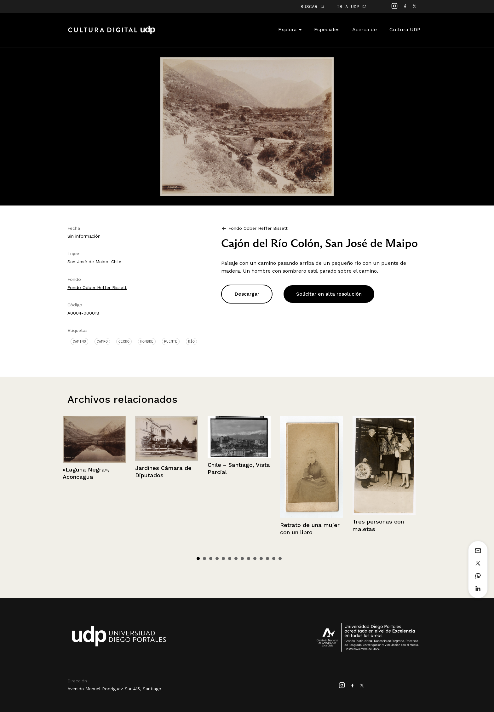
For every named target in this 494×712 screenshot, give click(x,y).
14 (280, 558)
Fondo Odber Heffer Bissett (97, 287)
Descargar (246, 294)
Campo (102, 341)
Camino (79, 341)
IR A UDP (351, 6)
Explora (290, 29)
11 (261, 558)
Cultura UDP (404, 29)
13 (273, 558)
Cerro (123, 341)
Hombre (146, 341)
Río (191, 341)
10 (254, 558)
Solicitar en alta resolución (329, 294)
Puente (170, 341)
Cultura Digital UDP (111, 33)
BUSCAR (312, 6)
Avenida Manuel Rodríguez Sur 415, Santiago (114, 688)
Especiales (327, 29)
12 (267, 558)
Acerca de (364, 29)
